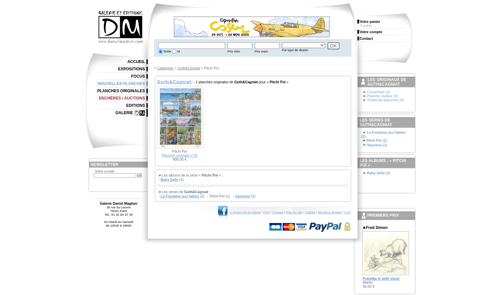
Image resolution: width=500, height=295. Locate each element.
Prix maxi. (262, 51)
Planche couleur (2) (382, 96)
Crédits (310, 212)
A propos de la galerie (245, 212)
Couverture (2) (378, 92)
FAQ (266, 212)
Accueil (136, 61)
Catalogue (165, 68)
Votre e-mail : (105, 171)
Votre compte (371, 32)
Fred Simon (377, 227)
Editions (135, 105)
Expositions (131, 69)
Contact (277, 212)
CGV (347, 212)
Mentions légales (330, 212)
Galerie (124, 113)
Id (178, 51)
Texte (167, 51)
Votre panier (370, 22)
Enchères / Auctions (122, 98)
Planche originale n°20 (179, 155)
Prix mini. (234, 51)
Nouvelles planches (121, 83)
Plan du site (294, 212)
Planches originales (121, 91)
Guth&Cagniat (188, 68)
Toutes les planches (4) (385, 100)
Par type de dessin (295, 50)
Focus (138, 76)
